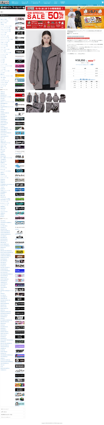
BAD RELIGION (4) (4, 239)
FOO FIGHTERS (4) (4, 275)
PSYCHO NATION (19, 57)
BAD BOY (19, 266)
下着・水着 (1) (3, 77)
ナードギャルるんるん (19, 285)
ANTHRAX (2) (3, 227)
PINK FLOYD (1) (3, 335)
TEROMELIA (19, 351)
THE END (19, 228)
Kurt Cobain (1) (3, 295)
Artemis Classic (19, 143)
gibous (19, 91)
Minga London (19, 52)
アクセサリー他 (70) (4, 82)
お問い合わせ (12, 411)
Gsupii (19, 223)
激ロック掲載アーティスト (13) (6, 157)
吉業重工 (19, 110)
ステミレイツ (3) (4, 176)
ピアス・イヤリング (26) (5, 70)
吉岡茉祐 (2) (3, 213)
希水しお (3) (3, 149)
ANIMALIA (19, 342)
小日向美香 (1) (3, 159)
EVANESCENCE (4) (4, 269)
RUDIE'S (19, 133)
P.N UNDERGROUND (19, 62)
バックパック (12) (4, 64)
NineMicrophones (19, 195)
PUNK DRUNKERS (19, 96)
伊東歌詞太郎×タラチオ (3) (5, 142)
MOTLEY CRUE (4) (4, 315)
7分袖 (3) (2, 24)
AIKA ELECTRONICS (19, 271)
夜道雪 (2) (2, 214)
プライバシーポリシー (12, 417)
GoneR (19, 257)
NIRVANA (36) (3, 323)
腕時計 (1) (2, 74)
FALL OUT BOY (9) (4, 272)
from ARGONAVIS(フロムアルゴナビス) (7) (7, 107)
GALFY (19, 19)
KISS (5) (2, 289)
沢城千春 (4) (3, 166)
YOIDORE (19, 76)
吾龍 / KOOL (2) (3, 161)
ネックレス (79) (3, 57)
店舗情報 (62, 2)
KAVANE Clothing (19, 162)
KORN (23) (3, 293)
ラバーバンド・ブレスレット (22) (7, 75)
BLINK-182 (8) (3, 247)
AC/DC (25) (3, 224)
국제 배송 (87, 38)
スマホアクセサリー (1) (5, 80)
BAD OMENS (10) (4, 237)
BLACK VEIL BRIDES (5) (5, 245)
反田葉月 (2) (3, 182)
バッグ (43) (3, 59)
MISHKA (19, 323)
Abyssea (19, 138)
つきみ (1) (2, 187)
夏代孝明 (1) (3, 193)
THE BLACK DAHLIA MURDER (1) (7, 361)
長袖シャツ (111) (4, 22)
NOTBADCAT (19, 190)
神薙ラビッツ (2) (4, 147)
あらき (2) (2, 139)
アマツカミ (19, 171)
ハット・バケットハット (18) (6, 52)
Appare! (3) (3, 93)
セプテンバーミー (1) (4, 177)
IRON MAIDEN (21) (4, 280)
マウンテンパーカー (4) (5, 37)
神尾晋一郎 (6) (3, 146)
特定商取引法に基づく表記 (12, 414)
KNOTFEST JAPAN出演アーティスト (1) (7, 291)
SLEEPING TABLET (19, 166)
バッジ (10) (3, 79)
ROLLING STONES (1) (5, 345)
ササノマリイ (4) (4, 164)
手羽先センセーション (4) (5, 190)
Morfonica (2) (3, 117)
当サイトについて (12, 409)
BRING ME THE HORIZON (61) (6, 250)
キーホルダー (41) (4, 84)
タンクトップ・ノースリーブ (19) (7, 39)
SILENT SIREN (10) (4, 127)
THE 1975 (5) (3, 220)
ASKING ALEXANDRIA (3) (5, 230)
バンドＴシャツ (47, 2)
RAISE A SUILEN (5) (4, 122)
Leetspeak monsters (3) (5, 112)
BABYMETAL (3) (3, 95)
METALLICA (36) (3, 306)
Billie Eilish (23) (3, 242)
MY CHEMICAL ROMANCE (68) (6, 320)
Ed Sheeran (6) (3, 265)
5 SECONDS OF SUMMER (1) (6, 222)
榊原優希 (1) (3, 162)
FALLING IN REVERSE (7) (5, 270)
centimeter (19, 105)
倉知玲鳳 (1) (3, 154)
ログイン (80, 5)
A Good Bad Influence (19, 43)
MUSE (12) (3, 318)
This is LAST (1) (3, 134)
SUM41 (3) (2, 358)
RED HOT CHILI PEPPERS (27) (6, 343)
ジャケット (69, 36)
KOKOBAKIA (19, 243)
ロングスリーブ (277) (4, 21)
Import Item (19, 385)
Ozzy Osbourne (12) (4, 326)
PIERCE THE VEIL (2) (4, 333)
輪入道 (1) (2, 216)
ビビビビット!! (19, 276)
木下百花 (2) (3, 151)
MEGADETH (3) (3, 305)
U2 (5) (2, 366)
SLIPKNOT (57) (3, 353)
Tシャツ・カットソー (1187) (6, 17)
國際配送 (81, 38)
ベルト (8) (2, 62)
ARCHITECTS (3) (4, 229)
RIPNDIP (19, 81)
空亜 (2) (2, 152)
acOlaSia (19, 376)
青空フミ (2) (3, 137)
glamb (19, 33)
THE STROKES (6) (4, 356)
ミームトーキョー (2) (4, 204)
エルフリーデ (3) (4, 144)
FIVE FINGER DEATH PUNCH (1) (7, 274)
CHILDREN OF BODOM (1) (5, 254)
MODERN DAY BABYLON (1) (6, 311)
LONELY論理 (19, 314)
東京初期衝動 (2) (4, 192)
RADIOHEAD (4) (3, 338)
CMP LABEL (19, 185)
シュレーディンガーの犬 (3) (6, 171)
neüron (19, 218)
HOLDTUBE (19, 395)
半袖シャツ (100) (4, 19)
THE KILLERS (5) (4, 287)
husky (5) (2, 111)
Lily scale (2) (3, 114)
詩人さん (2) (3, 169)
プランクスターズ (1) (4, 201)
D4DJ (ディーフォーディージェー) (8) (7, 101)
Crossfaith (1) (3, 100)
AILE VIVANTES (19, 295)
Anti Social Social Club (19, 371)
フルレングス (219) (4, 44)
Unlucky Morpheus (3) (4, 136)
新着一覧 (99, 5)
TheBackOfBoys (19, 318)
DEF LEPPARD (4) (4, 260)
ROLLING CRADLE (19, 252)
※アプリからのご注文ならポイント (85, 64)
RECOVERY (19, 115)
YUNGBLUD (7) (3, 369)
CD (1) (2, 87)
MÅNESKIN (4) (3, 301)
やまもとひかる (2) (4, 211)
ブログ (55, 2)
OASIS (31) (3, 325)
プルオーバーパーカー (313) (6, 29)
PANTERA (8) (3, 328)
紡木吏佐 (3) (3, 188)
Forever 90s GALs (19, 281)
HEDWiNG (19, 309)
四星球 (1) (2, 172)
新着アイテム (15, 2)
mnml (19, 129)
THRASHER (19, 248)
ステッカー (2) (3, 85)
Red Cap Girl (19, 71)
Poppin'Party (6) (3, 121)
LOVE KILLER (19, 356)
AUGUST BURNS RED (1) (5, 232)
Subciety (19, 38)
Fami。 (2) (2, 105)
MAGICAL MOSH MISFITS (19, 85)
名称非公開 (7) (3, 208)
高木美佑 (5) (3, 179)
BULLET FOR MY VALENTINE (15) (7, 252)
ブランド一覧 (24, 2)
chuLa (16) (2, 98)
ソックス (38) (3, 69)
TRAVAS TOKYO (19, 152)
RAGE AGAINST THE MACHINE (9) (7, 340)
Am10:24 (19, 204)
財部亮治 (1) (3, 181)
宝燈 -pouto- (19, 181)
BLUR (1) (2, 249)
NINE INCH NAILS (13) (5, 321)
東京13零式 (19, 176)
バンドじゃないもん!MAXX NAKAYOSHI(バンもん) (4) (5, 199)
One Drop (19, 214)
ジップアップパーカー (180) (6, 31)
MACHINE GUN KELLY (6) (5, 300)
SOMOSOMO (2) (4, 131)
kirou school (19, 404)
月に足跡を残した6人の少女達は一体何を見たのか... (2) (7, 185)
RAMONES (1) (3, 341)
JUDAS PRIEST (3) (4, 284)
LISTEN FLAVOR (19, 66)
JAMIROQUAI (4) (4, 282)
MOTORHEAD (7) (4, 316)
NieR (19, 290)
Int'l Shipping (70, 38)
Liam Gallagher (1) (4, 296)
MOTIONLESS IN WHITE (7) (6, 313)
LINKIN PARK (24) (4, 298)
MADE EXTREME (19, 233)
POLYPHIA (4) (3, 336)
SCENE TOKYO (19, 29)
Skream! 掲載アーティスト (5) (6, 129)
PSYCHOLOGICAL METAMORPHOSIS (19, 361)
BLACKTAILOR (19, 124)
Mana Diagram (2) (4, 116)
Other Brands (19, 390)
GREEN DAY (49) (4, 277)
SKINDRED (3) (3, 348)
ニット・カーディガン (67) (5, 27)
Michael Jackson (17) (4, 308)
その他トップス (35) (4, 42)
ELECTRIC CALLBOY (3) (5, 267)
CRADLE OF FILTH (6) (5, 257)
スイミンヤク (19, 347)
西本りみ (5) (3, 195)
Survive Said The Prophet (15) (6, 132)
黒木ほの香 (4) (3, 156)
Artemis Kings (19, 148)
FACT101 (19, 328)
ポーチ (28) (3, 60)
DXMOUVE (19, 209)
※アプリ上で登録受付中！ (85, 79)
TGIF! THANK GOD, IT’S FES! (19, 237)
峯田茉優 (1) (3, 206)
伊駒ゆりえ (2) (3, 141)
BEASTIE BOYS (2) (4, 240)
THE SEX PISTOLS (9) (5, 346)
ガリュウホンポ (19, 337)
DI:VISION (19, 304)
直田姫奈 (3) (3, 174)
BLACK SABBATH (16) (5, 244)
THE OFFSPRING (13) (5, 363)
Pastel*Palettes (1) (4, 119)
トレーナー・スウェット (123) (6, 26)
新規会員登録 (89, 5)
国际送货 (76, 38)
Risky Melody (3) (3, 124)
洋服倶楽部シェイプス (19, 262)
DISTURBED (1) (3, 264)
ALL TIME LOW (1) (4, 225)
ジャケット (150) (4, 32)
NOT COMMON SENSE (19, 381)
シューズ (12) (3, 67)
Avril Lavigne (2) (3, 235)
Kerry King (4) (3, 285)
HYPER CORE (19, 333)
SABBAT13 (19, 199)
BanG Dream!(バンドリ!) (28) (6, 96)
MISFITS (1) (3, 310)
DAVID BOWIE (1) (4, 259)
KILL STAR (19, 48)
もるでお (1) (3, 209)
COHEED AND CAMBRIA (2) (6, 255)
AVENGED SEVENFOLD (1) (6, 234)
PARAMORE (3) (3, 330)
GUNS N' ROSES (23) (4, 279)
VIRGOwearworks (81, 36)
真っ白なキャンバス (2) (5, 203)
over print (19, 24)
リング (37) (3, 72)
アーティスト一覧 (35, 2)
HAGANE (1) (3, 109)
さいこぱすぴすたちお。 (19, 157)
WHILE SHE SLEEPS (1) (5, 368)
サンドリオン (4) (4, 167)
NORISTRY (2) (3, 197)
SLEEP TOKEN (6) (4, 351)
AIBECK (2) (3, 91)
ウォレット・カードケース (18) (6, 65)
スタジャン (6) (3, 34)
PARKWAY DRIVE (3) (4, 331)
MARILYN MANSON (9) (5, 303)
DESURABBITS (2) (4, 103)
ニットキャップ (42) (4, 54)
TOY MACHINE (19, 100)
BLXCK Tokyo (19, 300)
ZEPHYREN (19, 367)
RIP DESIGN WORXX (19, 400)
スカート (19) (3, 47)
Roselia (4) (2, 126)
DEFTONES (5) (3, 262)
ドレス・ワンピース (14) (5, 49)
